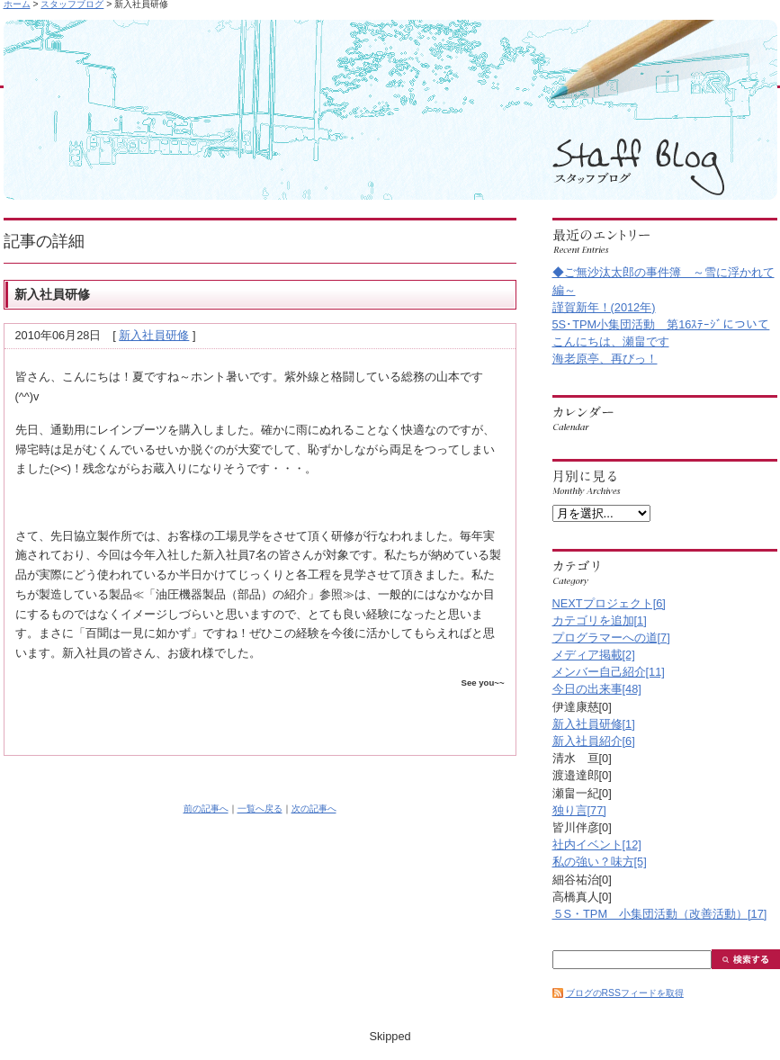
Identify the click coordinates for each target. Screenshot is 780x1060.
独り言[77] (579, 810)
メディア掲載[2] (593, 654)
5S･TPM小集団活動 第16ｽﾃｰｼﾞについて (661, 324)
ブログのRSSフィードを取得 (625, 993)
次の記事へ (313, 808)
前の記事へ (206, 808)
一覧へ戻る (260, 808)
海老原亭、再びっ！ (605, 358)
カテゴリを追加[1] (599, 620)
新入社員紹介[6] (593, 741)
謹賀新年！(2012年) (604, 307)
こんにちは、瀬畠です (610, 341)
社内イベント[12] (596, 844)
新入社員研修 (154, 335)
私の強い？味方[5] (599, 861)
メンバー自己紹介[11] (608, 671)
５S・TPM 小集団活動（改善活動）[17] (659, 914)
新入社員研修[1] (593, 724)
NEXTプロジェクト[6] (609, 603)
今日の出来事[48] (596, 689)
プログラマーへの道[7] (611, 637)
